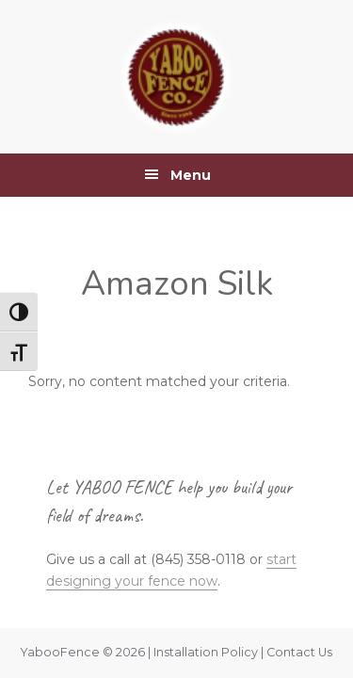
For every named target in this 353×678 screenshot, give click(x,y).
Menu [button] (190, 175)
